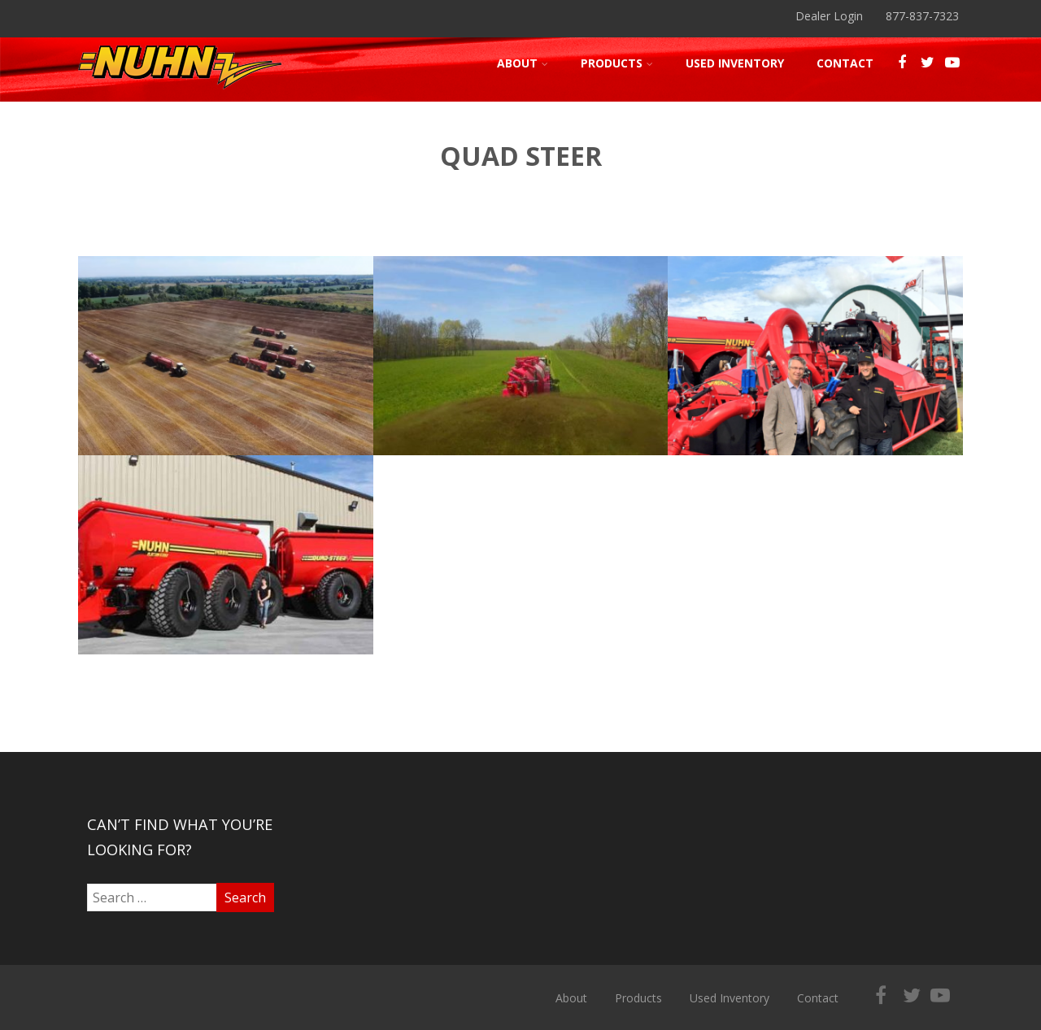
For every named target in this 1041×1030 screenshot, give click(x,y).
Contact (845, 63)
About (522, 63)
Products (617, 63)
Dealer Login (829, 16)
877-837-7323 (922, 16)
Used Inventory (735, 63)
